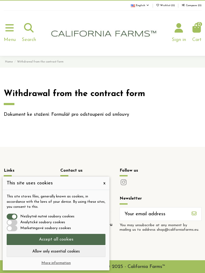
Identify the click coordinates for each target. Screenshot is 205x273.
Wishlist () (166, 5)
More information (56, 263)
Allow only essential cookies (56, 252)
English (140, 5)
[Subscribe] (194, 214)
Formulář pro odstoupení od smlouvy (90, 114)
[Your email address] (153, 214)
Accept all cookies (56, 239)
